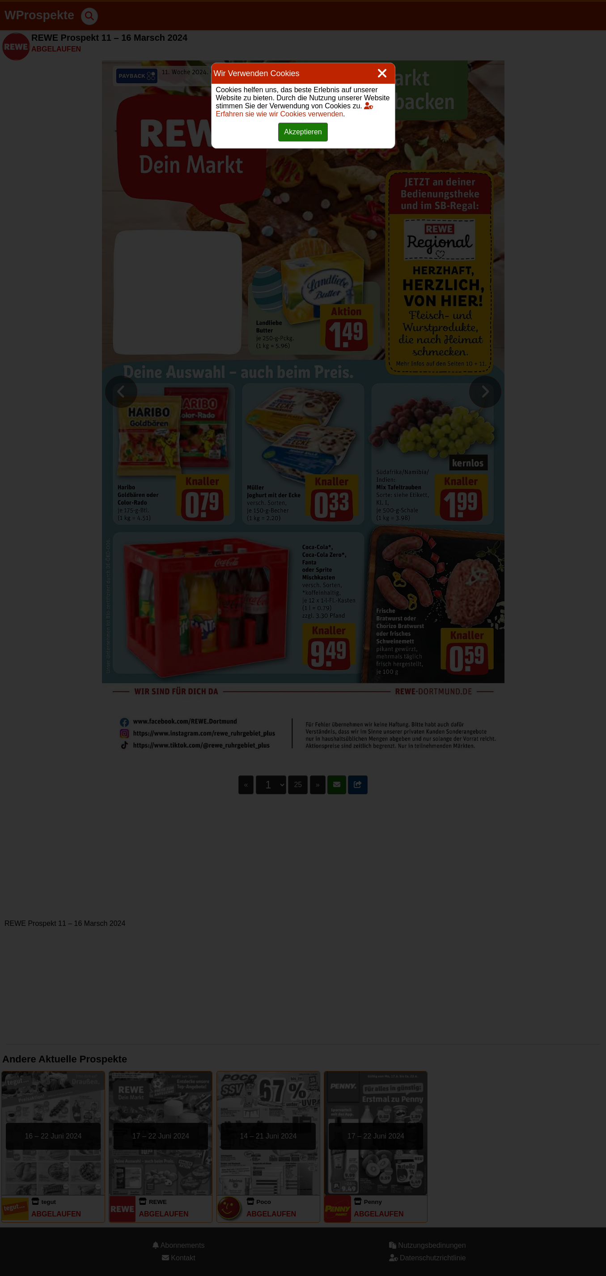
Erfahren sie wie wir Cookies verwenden (294, 110)
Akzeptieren (303, 132)
